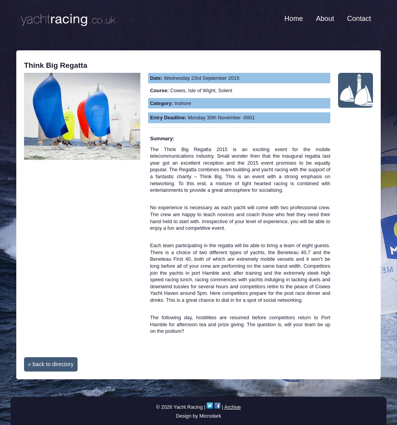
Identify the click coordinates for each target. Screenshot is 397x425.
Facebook (217, 406)
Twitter (210, 406)
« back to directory (51, 364)
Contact (359, 18)
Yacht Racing (68, 17)
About (325, 18)
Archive (232, 407)
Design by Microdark (198, 416)
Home (294, 18)
